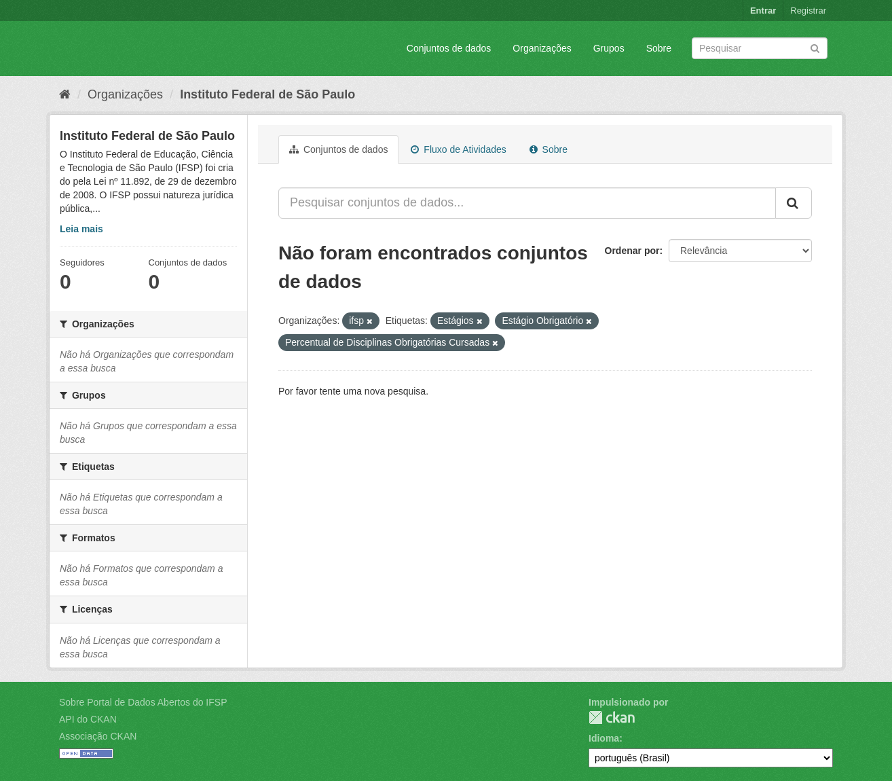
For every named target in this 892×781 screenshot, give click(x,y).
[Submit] (815, 47)
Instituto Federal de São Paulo (267, 94)
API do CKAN (88, 719)
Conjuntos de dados (449, 48)
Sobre (658, 48)
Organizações (542, 48)
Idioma (604, 738)
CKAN (612, 717)
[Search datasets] (760, 48)
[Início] (65, 94)
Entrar (763, 10)
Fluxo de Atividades (458, 149)
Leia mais (81, 228)
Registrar (808, 10)
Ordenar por (632, 250)
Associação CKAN (97, 736)
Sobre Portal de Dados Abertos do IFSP (143, 702)
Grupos (609, 48)
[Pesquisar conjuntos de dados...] (527, 203)
